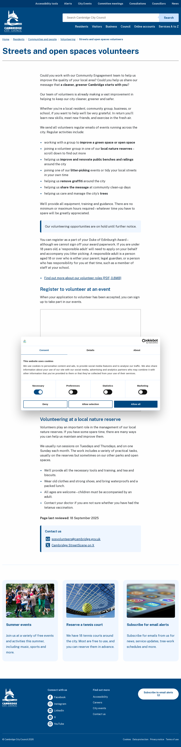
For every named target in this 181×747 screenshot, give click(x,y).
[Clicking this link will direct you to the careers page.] (97, 702)
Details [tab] (90, 350)
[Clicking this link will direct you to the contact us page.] (99, 714)
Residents (81, 26)
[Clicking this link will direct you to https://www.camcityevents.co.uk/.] (99, 708)
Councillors (159, 3)
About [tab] (137, 350)
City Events (85, 3)
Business (111, 26)
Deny (45, 404)
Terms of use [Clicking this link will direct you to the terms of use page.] (172, 739)
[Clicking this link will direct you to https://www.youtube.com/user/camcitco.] (56, 724)
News (175, 3)
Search (169, 17)
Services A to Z (169, 26)
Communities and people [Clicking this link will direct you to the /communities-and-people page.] (42, 39)
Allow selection (90, 404)
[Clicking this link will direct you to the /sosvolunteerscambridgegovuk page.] (76, 539)
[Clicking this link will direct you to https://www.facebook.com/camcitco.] (57, 697)
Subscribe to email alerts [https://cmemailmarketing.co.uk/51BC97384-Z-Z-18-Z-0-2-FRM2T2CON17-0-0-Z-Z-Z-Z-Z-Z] (158, 693)
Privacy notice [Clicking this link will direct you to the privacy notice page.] (157, 739)
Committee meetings (110, 3)
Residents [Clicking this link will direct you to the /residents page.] (18, 39)
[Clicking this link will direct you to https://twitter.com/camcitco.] (52, 717)
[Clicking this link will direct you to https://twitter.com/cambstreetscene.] (73, 545)
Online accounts (144, 26)
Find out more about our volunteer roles (82, 278)
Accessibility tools (46, 3)
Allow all (136, 404)
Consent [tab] (44, 350)
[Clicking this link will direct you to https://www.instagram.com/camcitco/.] (57, 704)
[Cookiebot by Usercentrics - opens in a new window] (144, 341)
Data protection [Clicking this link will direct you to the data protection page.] (140, 739)
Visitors (97, 26)
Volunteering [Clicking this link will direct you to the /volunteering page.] (67, 39)
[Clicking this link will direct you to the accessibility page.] (100, 697)
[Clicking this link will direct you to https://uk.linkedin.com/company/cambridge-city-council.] (56, 710)
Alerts (68, 3)
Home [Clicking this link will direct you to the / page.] (5, 39)
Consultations (137, 3)
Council (125, 26)
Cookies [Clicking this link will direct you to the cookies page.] (127, 739)
